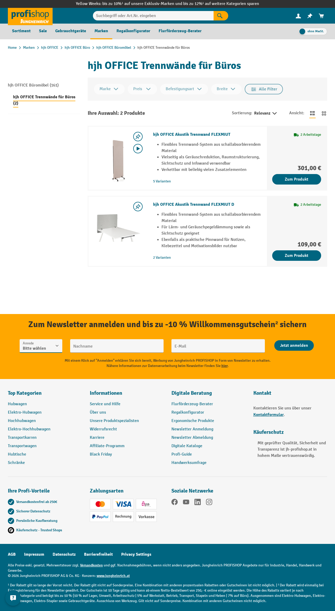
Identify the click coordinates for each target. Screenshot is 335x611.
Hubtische (17, 454)
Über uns (98, 412)
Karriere (97, 437)
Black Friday (101, 454)
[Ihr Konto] (298, 15)
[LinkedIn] (197, 503)
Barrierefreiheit (98, 554)
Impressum (34, 554)
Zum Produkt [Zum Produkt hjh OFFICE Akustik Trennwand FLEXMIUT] (296, 179)
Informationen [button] (106, 393)
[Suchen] (221, 15)
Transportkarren (22, 437)
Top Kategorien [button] (25, 393)
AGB (12, 554)
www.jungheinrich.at (113, 576)
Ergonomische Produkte (192, 420)
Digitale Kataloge (186, 446)
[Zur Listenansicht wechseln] (312, 113)
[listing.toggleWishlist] (138, 136)
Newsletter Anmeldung (192, 429)
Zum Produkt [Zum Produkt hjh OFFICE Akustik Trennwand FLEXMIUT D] (296, 255)
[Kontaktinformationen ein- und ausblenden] (13, 598)
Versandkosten (91, 565)
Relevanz (266, 113)
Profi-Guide (181, 454)
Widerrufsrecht (103, 429)
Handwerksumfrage (188, 462)
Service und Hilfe (105, 404)
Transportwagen (22, 446)
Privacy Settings (136, 554)
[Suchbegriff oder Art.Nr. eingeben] (153, 15)
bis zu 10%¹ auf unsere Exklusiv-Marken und (142, 3)
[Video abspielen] (138, 148)
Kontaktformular (268, 414)
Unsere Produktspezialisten (114, 420)
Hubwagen (17, 404)
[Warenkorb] (321, 15)
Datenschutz (64, 554)
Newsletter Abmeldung (192, 437)
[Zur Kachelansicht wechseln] (324, 113)
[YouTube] (186, 503)
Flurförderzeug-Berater (192, 404)
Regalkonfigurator (187, 412)
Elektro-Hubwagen (25, 412)
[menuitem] (298, 15)
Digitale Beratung (191, 393)
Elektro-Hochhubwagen (29, 429)
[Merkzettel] (310, 15)
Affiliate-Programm (107, 446)
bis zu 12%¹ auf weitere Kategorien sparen (221, 3)
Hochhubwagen (22, 420)
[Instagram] (209, 503)
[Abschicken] (294, 345)
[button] (208, 395)
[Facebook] (174, 503)
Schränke (16, 462)
